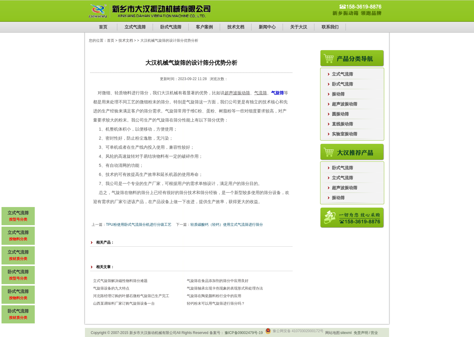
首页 (103, 26)
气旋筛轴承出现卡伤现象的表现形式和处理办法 (225, 288)
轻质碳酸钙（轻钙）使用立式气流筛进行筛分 (226, 224)
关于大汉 (298, 26)
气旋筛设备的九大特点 (111, 288)
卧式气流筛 (170, 26)
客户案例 (204, 26)
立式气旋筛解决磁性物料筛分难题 (120, 281)
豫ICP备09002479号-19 (244, 333)
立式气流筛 (135, 26)
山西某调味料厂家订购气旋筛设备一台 (124, 303)
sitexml (346, 333)
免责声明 (361, 333)
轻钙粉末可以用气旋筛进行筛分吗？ (216, 303)
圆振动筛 (340, 114)
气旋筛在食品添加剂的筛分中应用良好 (217, 281)
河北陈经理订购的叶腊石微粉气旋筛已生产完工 (131, 296)
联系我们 (330, 26)
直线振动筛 (342, 124)
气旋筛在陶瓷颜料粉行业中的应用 (214, 296)
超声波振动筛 (344, 104)
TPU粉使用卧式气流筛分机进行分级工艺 (138, 224)
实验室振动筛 (344, 133)
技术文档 (235, 26)
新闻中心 (267, 26)
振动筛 (338, 94)
